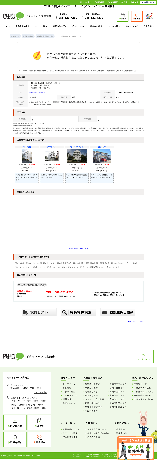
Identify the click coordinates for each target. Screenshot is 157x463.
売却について (78, 26)
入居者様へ (148, 26)
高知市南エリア (117, 395)
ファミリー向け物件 (94, 399)
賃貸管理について (71, 429)
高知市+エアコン (38, 267)
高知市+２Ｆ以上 (113, 267)
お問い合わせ (69, 403)
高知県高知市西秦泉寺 (37, 93)
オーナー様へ (41, 26)
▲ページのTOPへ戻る (136, 321)
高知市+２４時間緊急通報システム (92, 267)
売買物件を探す (60, 26)
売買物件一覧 (140, 384)
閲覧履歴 (100, 2)
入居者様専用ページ (96, 429)
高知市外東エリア (118, 403)
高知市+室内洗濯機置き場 (99, 263)
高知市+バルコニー (118, 263)
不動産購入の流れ (142, 388)
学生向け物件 (96, 26)
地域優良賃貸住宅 (93, 407)
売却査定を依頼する (143, 399)
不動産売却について (143, 392)
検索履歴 (113, 2)
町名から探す (91, 392)
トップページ (69, 384)
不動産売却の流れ (142, 395)
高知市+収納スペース (70, 267)
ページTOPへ (143, 359)
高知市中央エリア (118, 384)
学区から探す (91, 388)
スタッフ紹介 (114, 26)
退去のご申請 (93, 437)
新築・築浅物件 (92, 403)
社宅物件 (120, 429)
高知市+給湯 (19, 263)
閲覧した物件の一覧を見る (78, 249)
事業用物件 (121, 433)
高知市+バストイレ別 (34, 263)
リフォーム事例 (70, 433)
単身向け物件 (91, 395)
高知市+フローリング (23, 267)
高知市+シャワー (49, 263)
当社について (132, 26)
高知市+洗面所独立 (64, 263)
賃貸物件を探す (22, 26)
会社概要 (67, 388)
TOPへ (6, 26)
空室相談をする (70, 437)
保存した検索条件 (129, 2)
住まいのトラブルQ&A (98, 433)
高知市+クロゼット (54, 267)
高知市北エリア (117, 399)
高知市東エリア (117, 388)
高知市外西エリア (118, 407)
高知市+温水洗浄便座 (81, 263)
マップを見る (41, 392)
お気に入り (85, 2)
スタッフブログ (70, 395)
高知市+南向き (132, 263)
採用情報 (67, 399)
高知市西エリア (117, 392)
